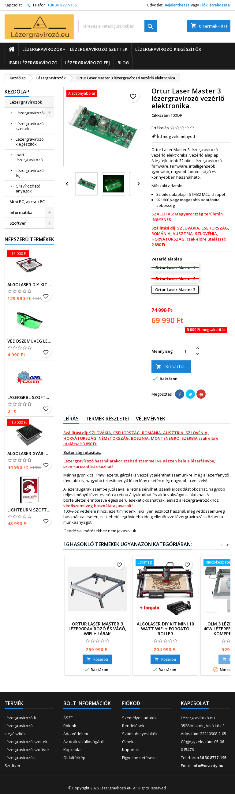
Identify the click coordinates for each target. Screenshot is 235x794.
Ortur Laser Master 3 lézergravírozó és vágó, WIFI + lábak (97, 628)
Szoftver (17, 223)
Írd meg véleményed (176, 136)
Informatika (20, 212)
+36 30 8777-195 (62, 5)
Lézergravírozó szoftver (27, 749)
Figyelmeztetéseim (139, 757)
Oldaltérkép (74, 757)
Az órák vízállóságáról (83, 741)
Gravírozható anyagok (28, 188)
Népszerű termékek (29, 239)
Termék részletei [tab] (107, 418)
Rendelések (133, 725)
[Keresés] (117, 26)
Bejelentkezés (177, 5)
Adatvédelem (75, 733)
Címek (127, 741)
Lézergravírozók (42, 49)
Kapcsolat (13, 5)
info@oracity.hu (207, 765)
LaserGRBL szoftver (29, 397)
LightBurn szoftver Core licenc (29, 509)
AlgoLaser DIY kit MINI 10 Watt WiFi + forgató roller (165, 628)
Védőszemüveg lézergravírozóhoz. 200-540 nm (29, 341)
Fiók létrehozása (215, 5)
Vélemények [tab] (150, 418)
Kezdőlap (17, 91)
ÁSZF (68, 717)
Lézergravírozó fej (87, 63)
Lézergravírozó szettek (99, 49)
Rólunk (69, 725)
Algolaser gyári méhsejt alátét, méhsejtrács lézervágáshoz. (29, 453)
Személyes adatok (139, 717)
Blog (123, 63)
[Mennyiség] (185, 351)
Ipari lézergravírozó (33, 63)
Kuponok (130, 749)
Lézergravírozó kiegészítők (168, 49)
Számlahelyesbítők (140, 733)
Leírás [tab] (71, 418)
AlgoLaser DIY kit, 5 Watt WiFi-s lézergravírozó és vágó (29, 284)
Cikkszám (160, 115)
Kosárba (170, 366)
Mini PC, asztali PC (27, 201)
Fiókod (131, 703)
